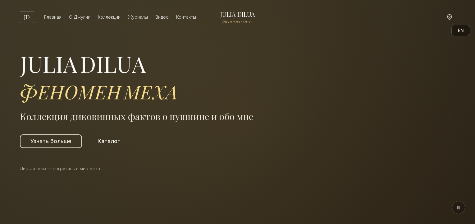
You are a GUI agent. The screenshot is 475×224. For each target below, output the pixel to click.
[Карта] (449, 17)
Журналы (138, 17)
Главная (53, 17)
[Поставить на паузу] (458, 207)
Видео (162, 17)
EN (461, 30)
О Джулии (79, 17)
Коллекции (109, 17)
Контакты (186, 17)
